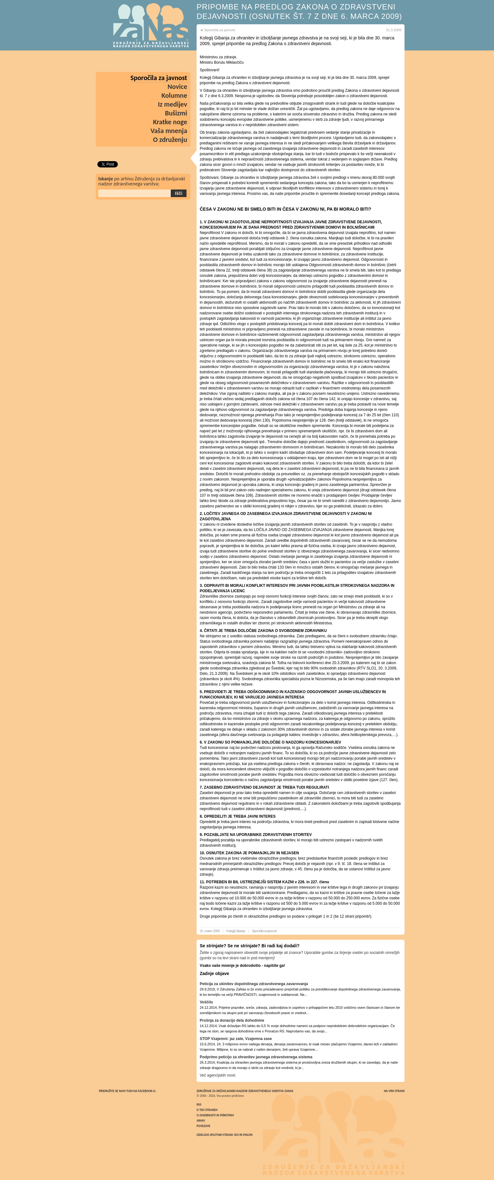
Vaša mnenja (169, 130)
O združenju (170, 139)
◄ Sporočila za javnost (217, 30)
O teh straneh (207, 1110)
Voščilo (206, 1002)
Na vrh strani (394, 1091)
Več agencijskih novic (218, 1075)
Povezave (203, 1126)
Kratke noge (170, 122)
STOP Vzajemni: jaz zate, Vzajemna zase (236, 1039)
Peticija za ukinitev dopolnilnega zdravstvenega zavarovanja (254, 984)
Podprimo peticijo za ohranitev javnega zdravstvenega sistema (256, 1057)
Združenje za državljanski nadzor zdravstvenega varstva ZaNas (245, 1091)
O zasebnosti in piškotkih (215, 1115)
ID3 (236, 1135)
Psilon (247, 1135)
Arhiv (201, 1121)
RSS (199, 1104)
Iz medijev (172, 104)
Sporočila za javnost (264, 931)
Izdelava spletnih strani (215, 1135)
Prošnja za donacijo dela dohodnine (232, 1020)
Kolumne (174, 95)
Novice (177, 86)
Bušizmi (176, 113)
